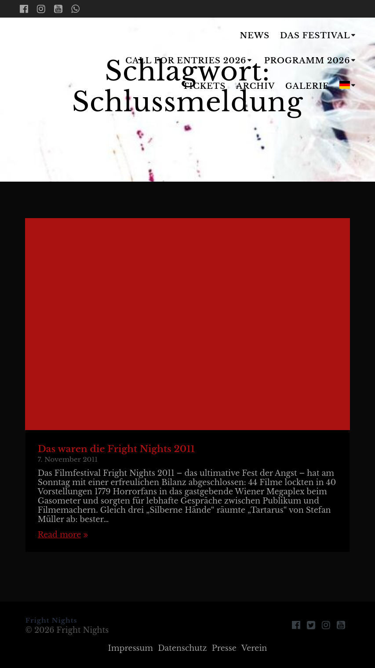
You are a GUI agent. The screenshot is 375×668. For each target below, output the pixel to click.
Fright (41, 62)
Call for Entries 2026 (185, 61)
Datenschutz (182, 648)
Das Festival (315, 35)
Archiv (255, 86)
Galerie (307, 86)
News (255, 35)
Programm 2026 (307, 61)
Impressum (130, 648)
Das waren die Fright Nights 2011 (116, 449)
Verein (254, 648)
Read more (59, 535)
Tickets (204, 86)
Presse (224, 648)
